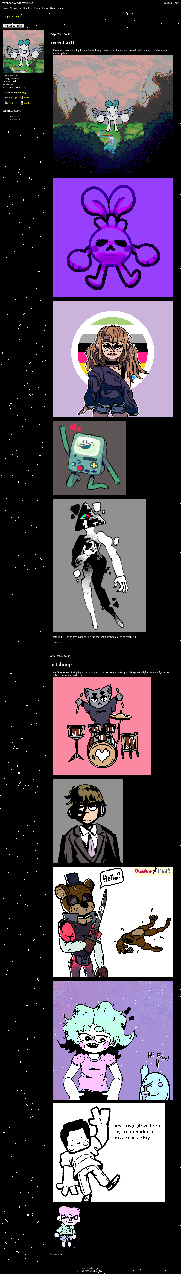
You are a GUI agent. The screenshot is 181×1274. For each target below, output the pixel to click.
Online (37, 8)
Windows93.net (97, 1271)
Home (5, 8)
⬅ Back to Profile (13, 25)
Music (45, 8)
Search (60, 8)
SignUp (168, 3)
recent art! (15, 116)
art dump (15, 119)
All (15, 8)
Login (176, 3)
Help (90, 1268)
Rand (27, 8)
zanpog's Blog (11, 16)
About (85, 1268)
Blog (52, 8)
